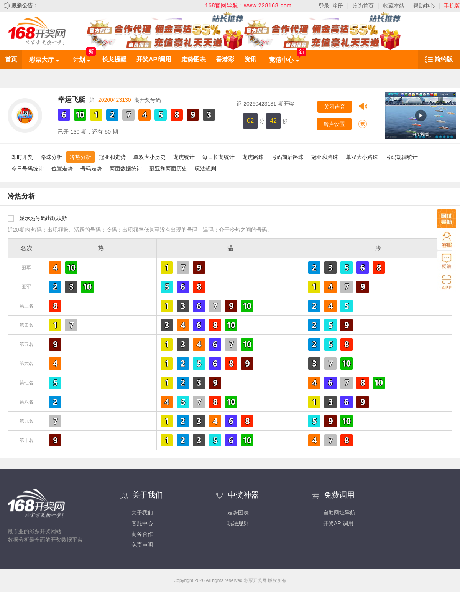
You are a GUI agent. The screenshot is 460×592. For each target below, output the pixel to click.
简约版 (443, 59)
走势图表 (193, 59)
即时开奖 (22, 157)
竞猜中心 (284, 59)
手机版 (452, 6)
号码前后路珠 (287, 157)
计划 (81, 59)
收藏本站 (393, 6)
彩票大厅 (44, 59)
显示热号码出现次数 (43, 218)
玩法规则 (205, 168)
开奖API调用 (153, 59)
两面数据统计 (126, 168)
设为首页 (363, 6)
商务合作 (142, 534)
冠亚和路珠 (324, 157)
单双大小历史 (149, 157)
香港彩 (225, 59)
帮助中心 (424, 6)
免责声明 (142, 545)
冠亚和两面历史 (168, 168)
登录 (324, 6)
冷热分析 (80, 157)
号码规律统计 (402, 157)
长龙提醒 (114, 59)
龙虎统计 (184, 157)
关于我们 (142, 512)
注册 (337, 6)
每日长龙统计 (218, 157)
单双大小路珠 (362, 157)
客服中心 (142, 523)
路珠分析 (51, 157)
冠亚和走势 (112, 157)
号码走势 (91, 168)
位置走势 (62, 168)
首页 (11, 59)
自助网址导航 (339, 512)
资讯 (250, 59)
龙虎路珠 (253, 157)
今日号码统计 (28, 168)
